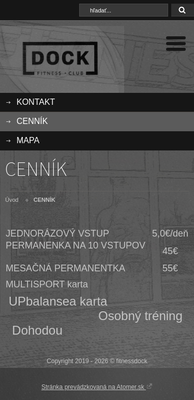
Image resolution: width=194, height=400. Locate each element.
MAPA (28, 140)
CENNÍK (32, 121)
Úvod (12, 200)
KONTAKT (36, 102)
